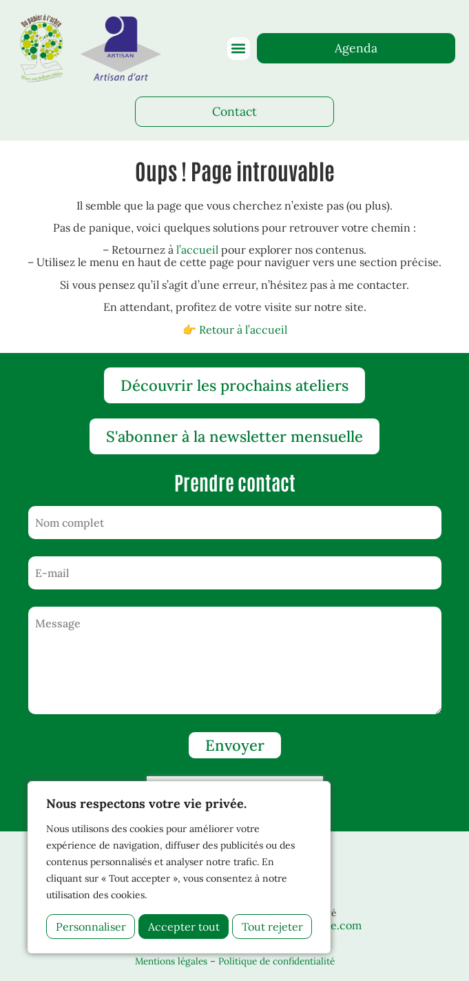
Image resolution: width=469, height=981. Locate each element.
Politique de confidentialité (276, 961)
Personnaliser (91, 926)
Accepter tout (267, 926)
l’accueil (197, 249)
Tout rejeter (178, 926)
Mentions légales (171, 961)
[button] (238, 48)
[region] (179, 867)
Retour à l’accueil (243, 329)
